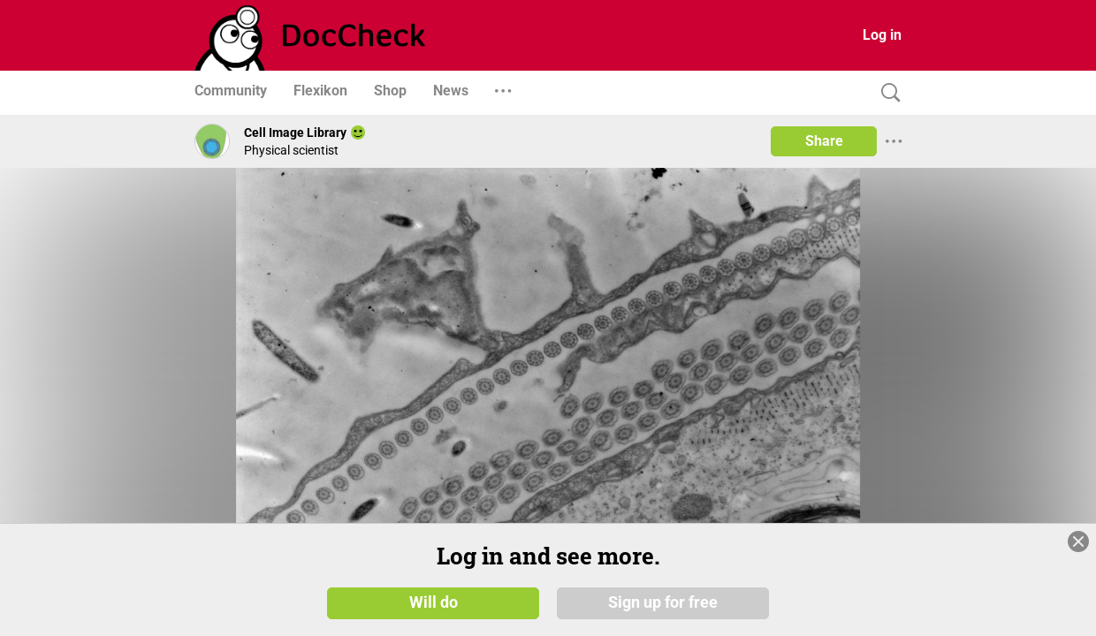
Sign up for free (663, 602)
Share (824, 140)
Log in (882, 34)
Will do (433, 602)
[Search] (886, 93)
